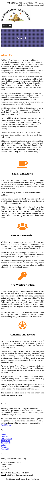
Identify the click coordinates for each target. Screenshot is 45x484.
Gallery (4, 445)
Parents (3, 447)
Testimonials (6, 443)
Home (3, 434)
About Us (4, 436)
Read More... (6, 425)
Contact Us (5, 449)
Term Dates (5, 441)
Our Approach (6, 439)
